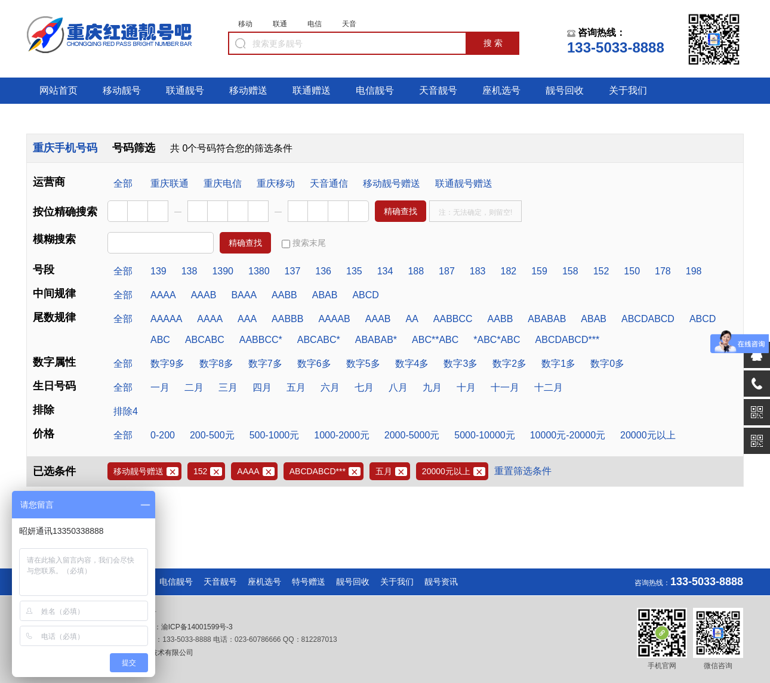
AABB (284, 295)
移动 (245, 24)
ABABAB (547, 319)
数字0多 (607, 364)
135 (354, 271)
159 (539, 271)
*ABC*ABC (496, 340)
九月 (432, 387)
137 (293, 271)
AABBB (287, 319)
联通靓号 (185, 90)
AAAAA (166, 319)
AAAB (204, 295)
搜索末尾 (304, 243)
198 (694, 271)
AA (411, 319)
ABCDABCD (647, 319)
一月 (160, 387)
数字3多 (460, 364)
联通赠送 (311, 90)
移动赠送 (248, 90)
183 (478, 271)
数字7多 (265, 364)
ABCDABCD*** (567, 340)
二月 (194, 387)
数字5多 (363, 364)
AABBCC (453, 319)
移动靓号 (122, 90)
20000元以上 (648, 435)
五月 (296, 387)
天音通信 (329, 183)
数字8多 (216, 364)
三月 (228, 387)
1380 (259, 271)
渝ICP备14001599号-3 (197, 627)
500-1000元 (275, 435)
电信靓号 (375, 90)
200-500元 (212, 435)
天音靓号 (438, 90)
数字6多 (314, 364)
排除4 (125, 411)
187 (447, 271)
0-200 (162, 435)
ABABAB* (376, 340)
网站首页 (58, 90)
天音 (349, 24)
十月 (466, 387)
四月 (262, 387)
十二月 (548, 387)
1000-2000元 (341, 435)
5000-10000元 (484, 435)
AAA (247, 319)
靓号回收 (565, 90)
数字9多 (167, 364)
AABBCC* (260, 340)
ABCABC (204, 340)
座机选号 (501, 90)
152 (601, 271)
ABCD (365, 295)
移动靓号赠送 (391, 183)
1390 (222, 271)
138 (189, 271)
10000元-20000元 (567, 435)
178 (663, 271)
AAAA (163, 295)
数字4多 (412, 364)
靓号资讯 (441, 581)
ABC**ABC (435, 340)
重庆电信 (223, 183)
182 (509, 271)
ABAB (325, 295)
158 (570, 271)
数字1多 (558, 364)
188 (416, 271)
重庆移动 (276, 183)
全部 (123, 183)
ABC (160, 340)
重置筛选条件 (523, 471)
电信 (314, 24)
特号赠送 (308, 581)
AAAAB (334, 319)
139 (158, 271)
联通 (280, 24)
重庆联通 (169, 183)
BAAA (244, 295)
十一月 (505, 387)
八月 (398, 387)
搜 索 (493, 43)
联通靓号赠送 (463, 183)
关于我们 (628, 90)
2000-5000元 (412, 435)
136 (323, 271)
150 (632, 271)
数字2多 (509, 364)
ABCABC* (318, 340)
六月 (330, 387)
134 (385, 271)
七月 (364, 387)
